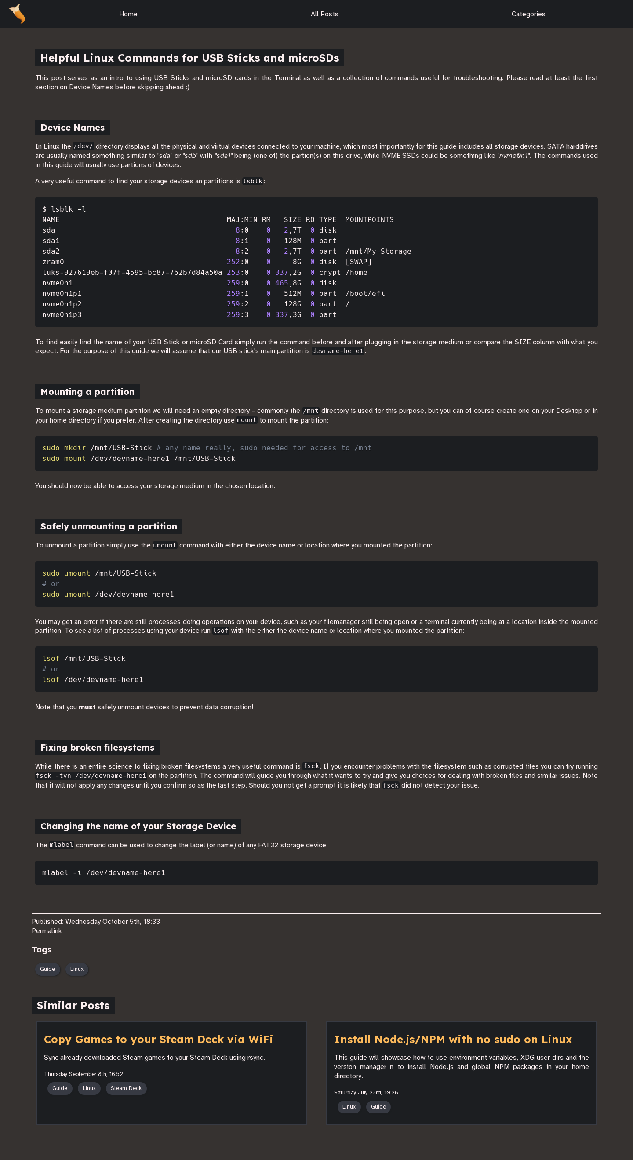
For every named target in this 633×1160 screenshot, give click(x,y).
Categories (523, 14)
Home (123, 14)
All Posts (319, 14)
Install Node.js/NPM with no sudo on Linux (453, 1039)
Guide (47, 969)
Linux (77, 969)
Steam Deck (126, 1088)
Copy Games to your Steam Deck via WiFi (158, 1039)
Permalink (47, 931)
